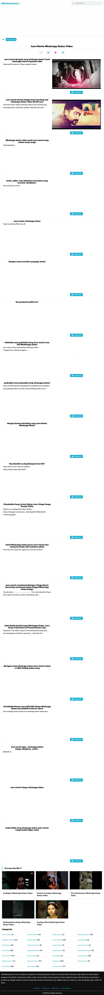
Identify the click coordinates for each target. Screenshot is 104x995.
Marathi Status (57, 950)
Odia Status (56, 956)
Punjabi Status (83, 956)
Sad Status (56, 961)
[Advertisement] (52, 21)
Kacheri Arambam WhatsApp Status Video (49, 894)
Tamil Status (31, 966)
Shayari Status (83, 961)
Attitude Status (32, 934)
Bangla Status (57, 934)
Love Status (6, 950)
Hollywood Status (33, 945)
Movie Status (11, 39)
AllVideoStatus (11, 3)
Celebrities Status (8, 940)
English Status (32, 940)
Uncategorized (57, 966)
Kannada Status (83, 945)
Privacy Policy (65, 988)
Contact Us (45, 988)
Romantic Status (32, 961)
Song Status (6, 966)
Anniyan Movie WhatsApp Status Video (51, 923)
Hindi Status (6, 945)
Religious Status (7, 961)
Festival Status (57, 940)
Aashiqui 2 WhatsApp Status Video (18, 893)
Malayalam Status (33, 950)
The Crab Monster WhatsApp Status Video (85, 894)
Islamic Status (57, 945)
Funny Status (82, 940)
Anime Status (6, 934)
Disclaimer (55, 988)
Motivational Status (84, 950)
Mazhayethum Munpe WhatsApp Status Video (16, 923)
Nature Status (32, 956)
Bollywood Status (84, 934)
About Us (37, 988)
